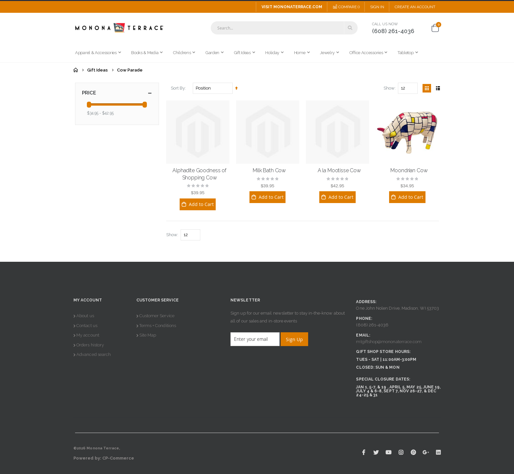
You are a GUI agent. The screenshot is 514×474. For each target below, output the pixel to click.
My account (87, 335)
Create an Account (415, 7)
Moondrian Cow (408, 170)
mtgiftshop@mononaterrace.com (389, 341)
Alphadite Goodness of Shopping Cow (199, 174)
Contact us (86, 325)
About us (85, 315)
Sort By (178, 88)
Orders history (90, 344)
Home (75, 70)
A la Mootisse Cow (339, 170)
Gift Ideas (97, 70)
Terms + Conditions (157, 325)
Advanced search (93, 354)
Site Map (147, 335)
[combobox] (284, 28)
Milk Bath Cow (269, 170)
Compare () (346, 7)
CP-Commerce (118, 458)
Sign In (377, 7)
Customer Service (156, 315)
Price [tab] (117, 93)
